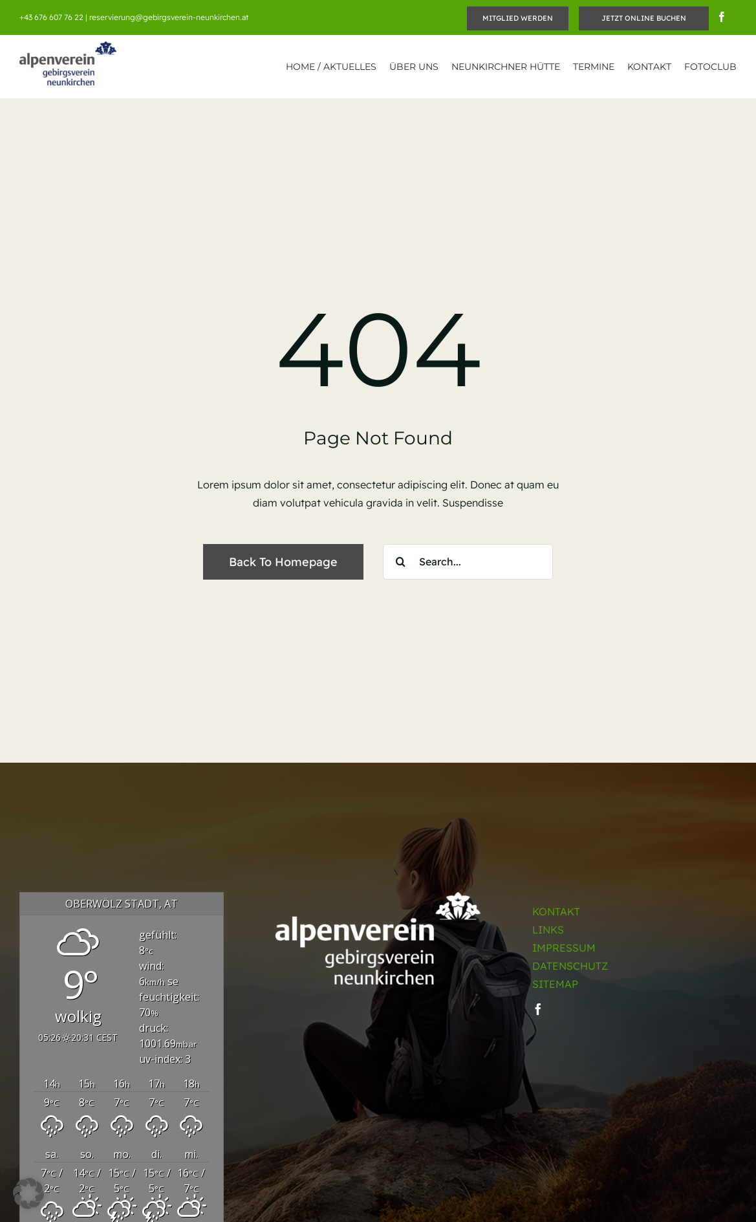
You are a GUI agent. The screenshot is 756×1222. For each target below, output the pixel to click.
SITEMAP (555, 983)
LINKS (548, 929)
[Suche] (400, 562)
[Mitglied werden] (517, 18)
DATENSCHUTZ (570, 965)
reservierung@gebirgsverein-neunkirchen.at (168, 17)
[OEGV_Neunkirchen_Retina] (67, 46)
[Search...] (468, 562)
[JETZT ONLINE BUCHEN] (643, 18)
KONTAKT (556, 911)
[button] (28, 1193)
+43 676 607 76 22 (51, 17)
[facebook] (722, 17)
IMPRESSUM (564, 947)
